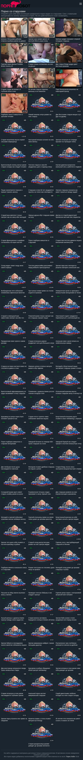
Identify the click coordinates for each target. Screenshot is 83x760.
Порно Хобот (70, 756)
